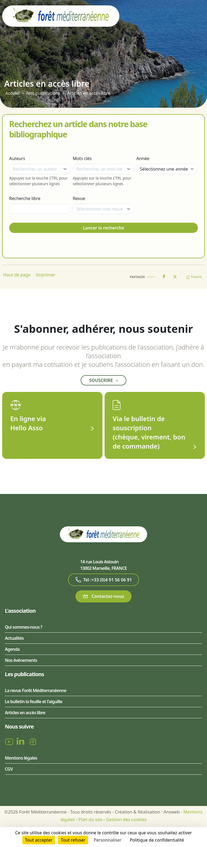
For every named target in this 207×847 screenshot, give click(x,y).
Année (142, 158)
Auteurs (17, 158)
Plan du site (90, 819)
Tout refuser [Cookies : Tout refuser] (73, 840)
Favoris (194, 277)
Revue (79, 198)
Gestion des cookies (126, 819)
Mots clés (82, 158)
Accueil (12, 93)
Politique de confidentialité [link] (157, 840)
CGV (9, 769)
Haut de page (16, 275)
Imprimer (45, 275)
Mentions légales (21, 758)
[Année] (167, 169)
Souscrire (103, 380)
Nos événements (21, 660)
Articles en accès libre (88, 93)
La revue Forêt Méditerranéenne (35, 690)
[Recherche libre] (40, 209)
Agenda (12, 649)
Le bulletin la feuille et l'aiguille (33, 701)
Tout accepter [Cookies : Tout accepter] (39, 840)
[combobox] (39, 169)
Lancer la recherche (103, 228)
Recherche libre (24, 198)
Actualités (14, 638)
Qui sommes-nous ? (23, 627)
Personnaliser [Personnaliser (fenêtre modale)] (108, 840)
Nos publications (43, 93)
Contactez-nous (103, 596)
